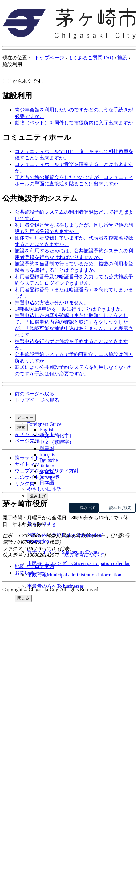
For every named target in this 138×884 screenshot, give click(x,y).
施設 (122, 57)
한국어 (46, 448)
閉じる (23, 598)
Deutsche (48, 460)
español (47, 471)
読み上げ (38, 496)
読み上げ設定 (120, 508)
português (49, 476)
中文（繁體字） (56, 442)
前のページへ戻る (34, 393)
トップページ (49, 57)
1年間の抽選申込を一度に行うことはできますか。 (70, 309)
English (47, 429)
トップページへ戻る (37, 400)
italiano (46, 465)
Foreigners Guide (44, 424)
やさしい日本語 (44, 489)
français (47, 454)
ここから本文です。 (24, 81)
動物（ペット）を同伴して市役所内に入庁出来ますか (74, 122)
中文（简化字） (56, 435)
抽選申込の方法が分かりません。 (52, 302)
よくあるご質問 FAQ (90, 57)
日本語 (46, 482)
